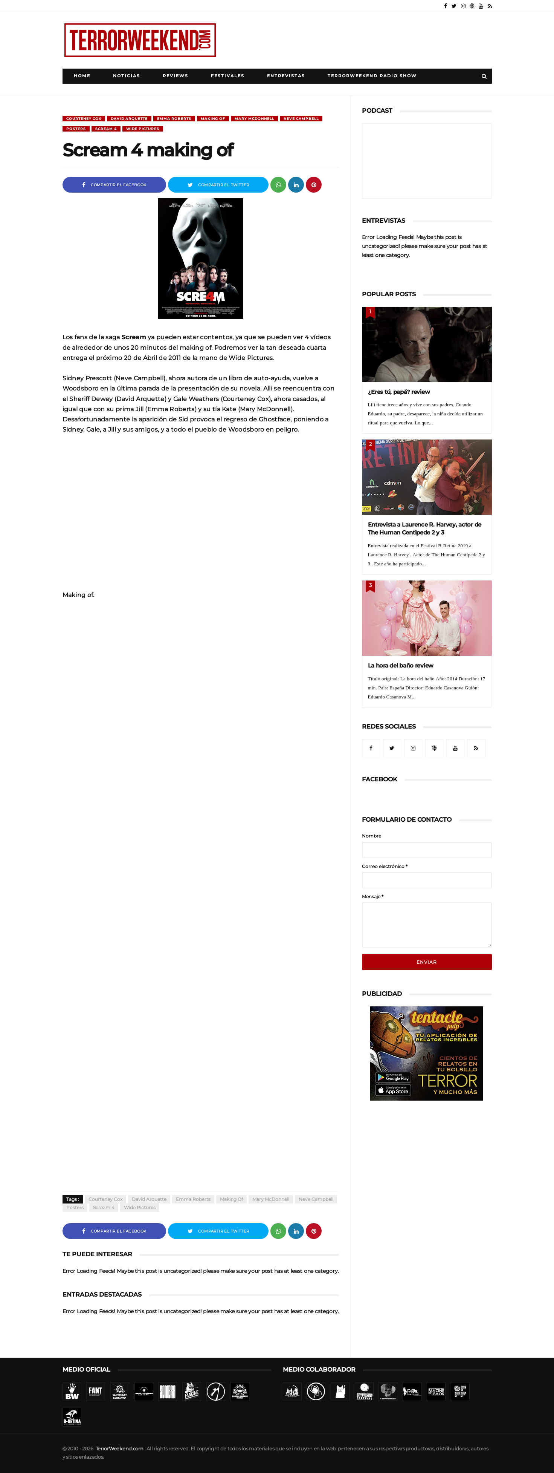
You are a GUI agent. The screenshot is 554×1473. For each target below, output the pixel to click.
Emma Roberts (174, 118)
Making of (213, 118)
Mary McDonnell (254, 118)
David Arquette (129, 118)
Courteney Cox (83, 118)
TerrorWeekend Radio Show (372, 76)
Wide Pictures (142, 128)
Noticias (126, 76)
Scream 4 (106, 128)
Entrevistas (286, 76)
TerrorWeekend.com (119, 1448)
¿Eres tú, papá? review (399, 392)
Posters (76, 128)
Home (82, 76)
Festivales (227, 76)
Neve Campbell (301, 118)
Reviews (175, 76)
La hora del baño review (401, 665)
